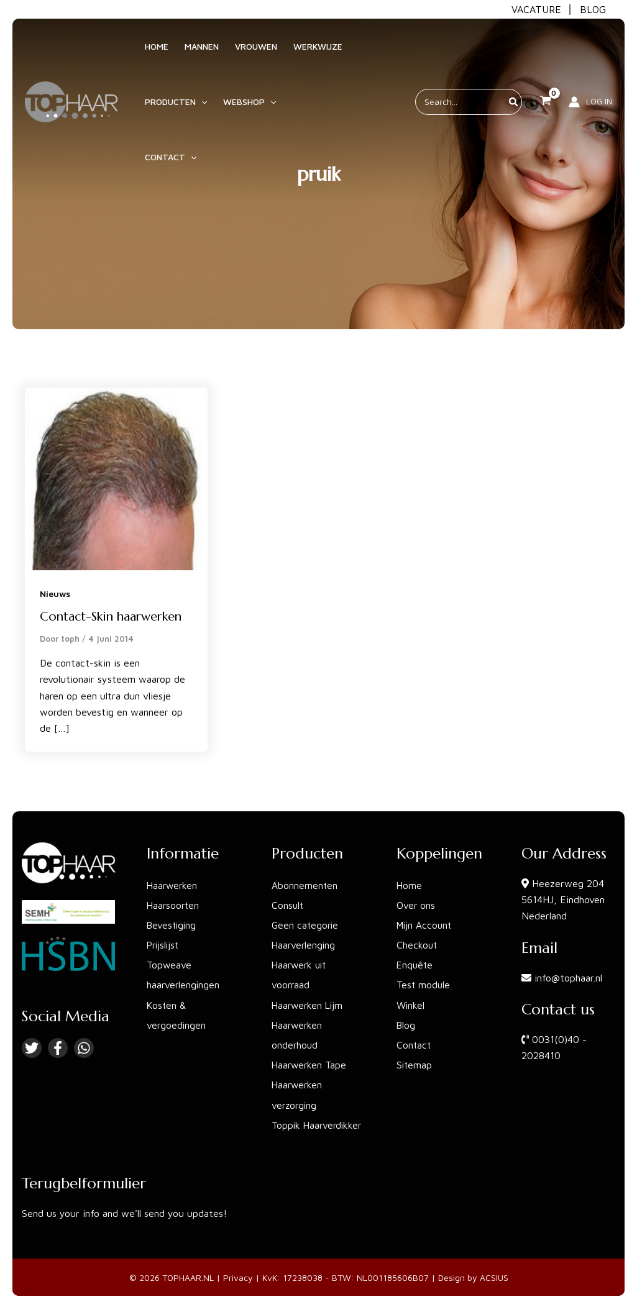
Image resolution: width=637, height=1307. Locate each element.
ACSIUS (494, 1275)
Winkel (411, 1004)
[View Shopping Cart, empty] (545, 78)
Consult (288, 905)
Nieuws (55, 593)
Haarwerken (173, 885)
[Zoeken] (513, 78)
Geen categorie (306, 925)
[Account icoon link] (590, 77)
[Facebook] (58, 1048)
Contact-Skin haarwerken (110, 616)
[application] (198, 108)
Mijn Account (425, 925)
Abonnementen (305, 885)
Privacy (238, 1275)
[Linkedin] (84, 1048)
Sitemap (414, 1064)
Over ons (416, 905)
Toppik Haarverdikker (318, 1123)
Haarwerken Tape (310, 1064)
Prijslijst (164, 944)
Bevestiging (173, 925)
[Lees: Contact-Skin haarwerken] (116, 477)
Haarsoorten (174, 905)
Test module (424, 984)
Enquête (415, 964)
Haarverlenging (304, 944)
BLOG (593, 9)
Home (409, 885)
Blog (406, 1024)
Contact (414, 1044)
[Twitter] (32, 1048)
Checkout (417, 944)
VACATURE (536, 9)
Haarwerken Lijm (309, 1004)
